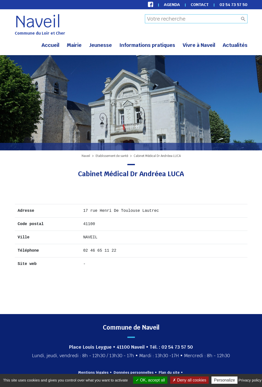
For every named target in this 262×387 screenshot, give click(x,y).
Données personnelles (134, 372)
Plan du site (169, 372)
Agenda (172, 4)
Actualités (235, 45)
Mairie (74, 45)
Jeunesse (100, 45)
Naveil (38, 21)
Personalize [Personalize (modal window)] (224, 380)
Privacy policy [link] (249, 380)
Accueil (50, 45)
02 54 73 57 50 (233, 4)
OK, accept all (150, 380)
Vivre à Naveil (199, 45)
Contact (200, 4)
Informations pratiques (147, 45)
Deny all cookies (189, 380)
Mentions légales (93, 372)
